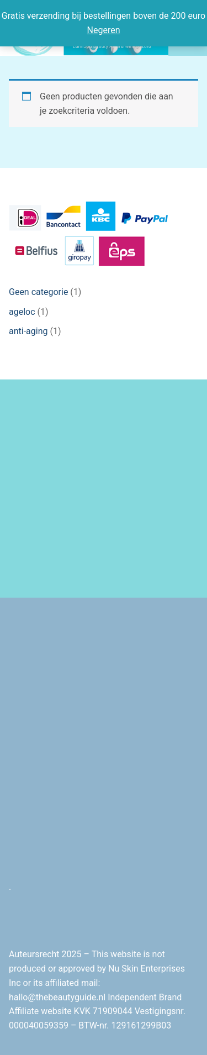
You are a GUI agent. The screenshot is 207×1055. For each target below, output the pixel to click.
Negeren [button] (103, 30)
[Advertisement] (103, 488)
